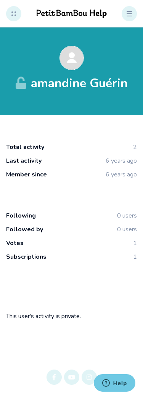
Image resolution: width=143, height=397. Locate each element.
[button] (13, 13)
